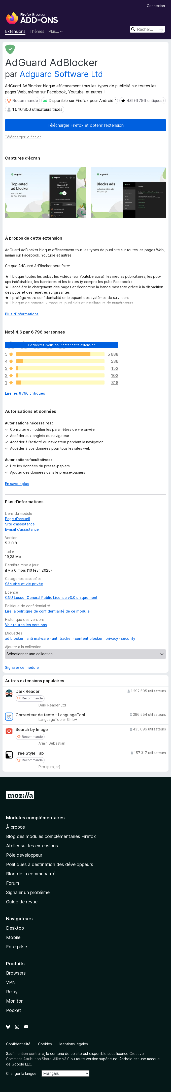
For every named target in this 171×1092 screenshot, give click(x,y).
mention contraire (29, 1053)
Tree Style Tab (30, 753)
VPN (11, 982)
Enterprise (16, 946)
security (128, 638)
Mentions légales (73, 1044)
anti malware (37, 638)
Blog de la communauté (30, 873)
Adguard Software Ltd (61, 74)
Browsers (16, 973)
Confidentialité (18, 1044)
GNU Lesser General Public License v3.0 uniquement (51, 597)
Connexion (156, 6)
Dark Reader (28, 691)
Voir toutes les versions (26, 625)
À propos (15, 827)
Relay (12, 991)
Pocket (13, 1010)
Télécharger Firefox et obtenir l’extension (86, 125)
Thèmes (36, 31)
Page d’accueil (17, 519)
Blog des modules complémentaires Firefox (51, 836)
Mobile (13, 937)
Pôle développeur (24, 855)
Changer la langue (21, 1073)
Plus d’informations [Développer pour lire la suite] (22, 314)
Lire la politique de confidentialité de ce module (47, 611)
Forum (12, 883)
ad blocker (14, 638)
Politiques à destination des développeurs (49, 864)
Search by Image (32, 729)
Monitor (14, 1001)
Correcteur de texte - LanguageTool (50, 715)
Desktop (15, 928)
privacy (112, 638)
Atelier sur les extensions (32, 845)
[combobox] (147, 29)
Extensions (15, 31)
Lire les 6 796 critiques (25, 393)
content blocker (88, 638)
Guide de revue (22, 901)
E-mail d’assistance (22, 529)
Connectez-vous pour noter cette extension (61, 345)
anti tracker (62, 638)
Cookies (45, 1044)
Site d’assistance (20, 524)
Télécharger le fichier (23, 137)
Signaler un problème (28, 892)
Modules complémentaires (35, 817)
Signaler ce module (22, 667)
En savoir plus (17, 483)
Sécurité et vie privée (24, 584)
